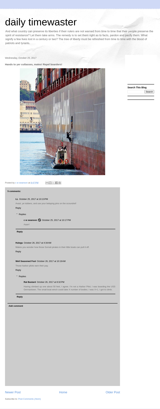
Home (63, 392)
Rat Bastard (30, 282)
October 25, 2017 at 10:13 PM (33, 199)
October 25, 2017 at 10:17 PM (56, 220)
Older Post (113, 392)
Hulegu (19, 243)
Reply (18, 208)
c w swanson (30, 220)
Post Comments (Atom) (29, 399)
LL (17, 199)
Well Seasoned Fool (26, 261)
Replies (22, 214)
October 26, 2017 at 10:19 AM (51, 261)
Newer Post (13, 392)
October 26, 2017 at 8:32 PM (50, 282)
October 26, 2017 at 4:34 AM (37, 243)
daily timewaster (41, 22)
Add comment (16, 306)
